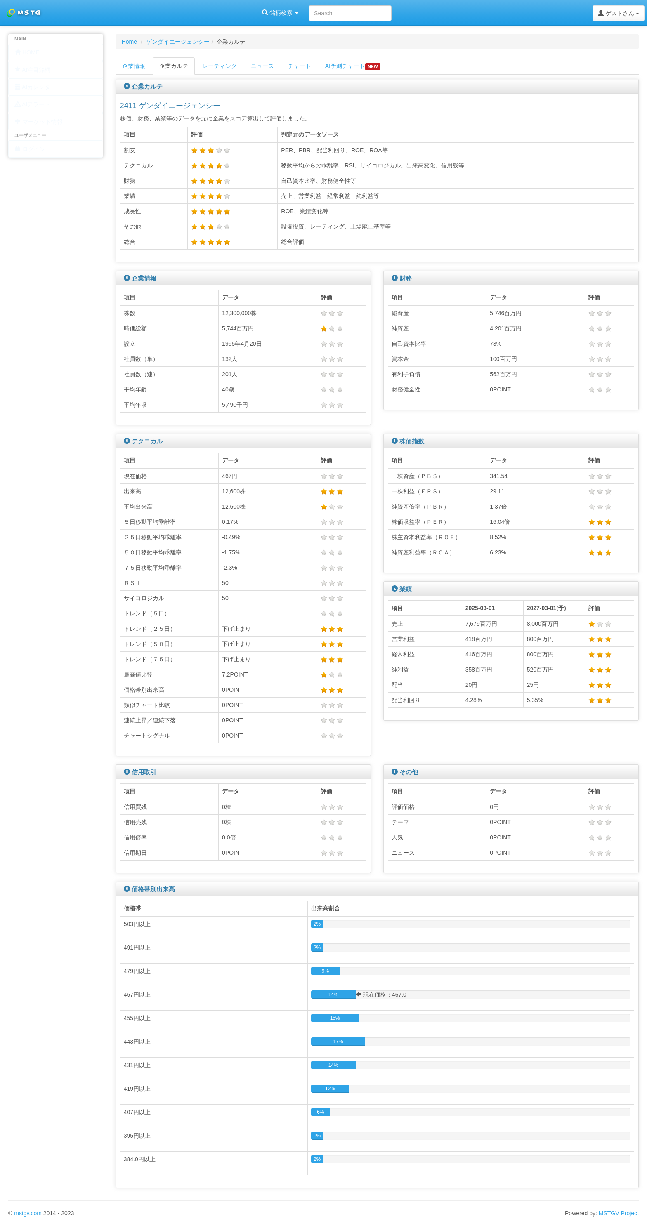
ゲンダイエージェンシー (178, 41)
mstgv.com (28, 1213)
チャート (299, 66)
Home (129, 41)
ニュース (262, 66)
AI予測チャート (352, 66)
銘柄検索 (106, 12)
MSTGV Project (619, 1213)
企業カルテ (173, 66)
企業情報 (133, 66)
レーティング (219, 66)
